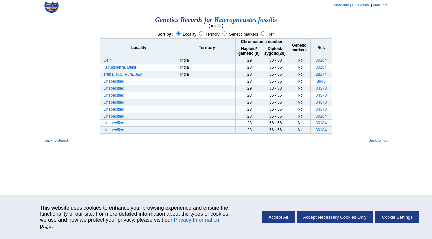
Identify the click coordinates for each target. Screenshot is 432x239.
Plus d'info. (361, 5)
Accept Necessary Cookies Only (334, 217)
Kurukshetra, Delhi (119, 67)
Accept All (278, 217)
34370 (321, 88)
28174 (321, 74)
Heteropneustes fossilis (245, 19)
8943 (321, 81)
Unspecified (113, 81)
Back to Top (378, 140)
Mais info (380, 5)
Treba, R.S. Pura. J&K (122, 74)
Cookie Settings (397, 217)
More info (341, 5)
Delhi (107, 60)
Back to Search (56, 140)
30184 (321, 60)
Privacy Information (196, 220)
